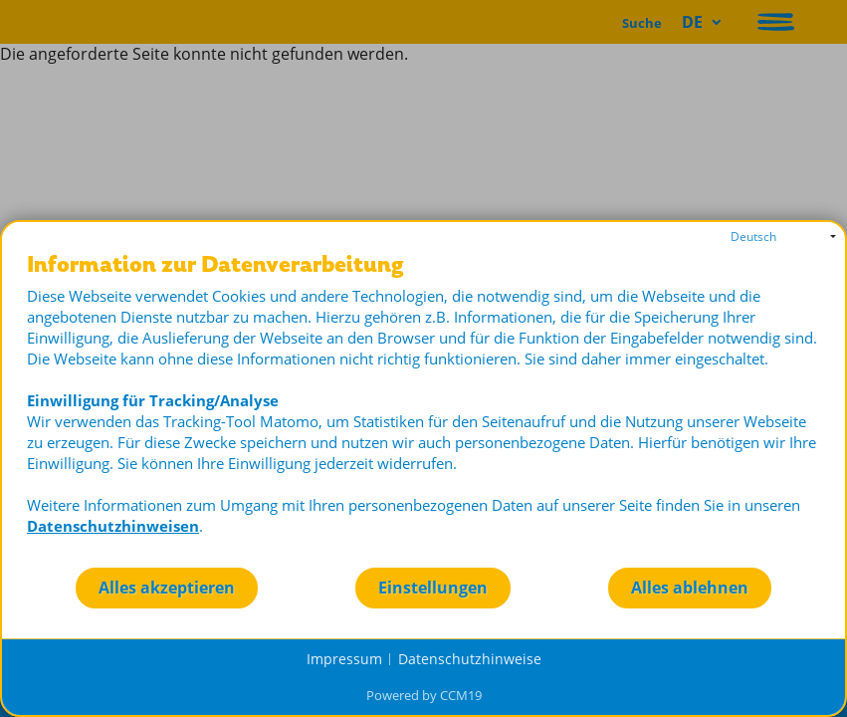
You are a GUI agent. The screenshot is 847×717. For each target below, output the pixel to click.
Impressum (344, 658)
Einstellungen (433, 587)
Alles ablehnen (689, 587)
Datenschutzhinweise (469, 658)
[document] (423, 409)
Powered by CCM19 (424, 695)
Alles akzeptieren (167, 587)
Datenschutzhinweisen (113, 526)
